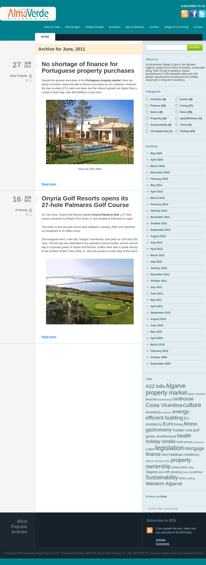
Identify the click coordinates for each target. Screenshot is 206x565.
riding (191, 467)
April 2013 (156, 249)
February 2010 (159, 350)
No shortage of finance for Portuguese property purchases (88, 67)
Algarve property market (166, 389)
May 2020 (156, 153)
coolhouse (183, 398)
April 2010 (156, 338)
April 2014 (156, 191)
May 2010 (156, 331)
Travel (184, 124)
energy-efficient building (168, 415)
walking (191, 478)
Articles (160, 539)
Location (154, 27)
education (167, 412)
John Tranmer (18, 75)
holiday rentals (161, 441)
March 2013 (157, 255)
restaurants (179, 467)
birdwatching (165, 399)
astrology (200, 393)
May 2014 (156, 185)
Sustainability (158, 124)
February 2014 (159, 204)
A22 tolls (155, 386)
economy (153, 412)
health (184, 436)
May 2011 (156, 300)
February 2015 (159, 178)
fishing (178, 424)
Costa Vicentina (164, 405)
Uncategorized (159, 131)
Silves (186, 472)
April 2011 (156, 306)
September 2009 (160, 363)
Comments (162, 543)
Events (184, 99)
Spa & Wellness (135, 27)
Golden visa (182, 430)
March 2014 (157, 198)
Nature (154, 112)
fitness (190, 423)
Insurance (199, 442)
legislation (169, 447)
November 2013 (160, 217)
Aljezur (191, 393)
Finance (155, 105)
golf (196, 430)
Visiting (184, 131)
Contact (198, 27)
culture (192, 404)
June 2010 (156, 325)
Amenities (115, 27)
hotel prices (184, 442)
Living (184, 105)
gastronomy (159, 429)
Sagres (152, 472)
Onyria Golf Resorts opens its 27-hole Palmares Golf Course (85, 201)
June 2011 (156, 293)
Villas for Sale (52, 27)
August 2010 (158, 319)
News (183, 112)
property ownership (168, 463)
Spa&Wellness (189, 118)
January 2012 (158, 268)
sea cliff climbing (170, 472)
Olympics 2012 (162, 461)
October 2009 (158, 357)
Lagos (150, 449)
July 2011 (156, 287)
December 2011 (160, 274)
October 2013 (158, 223)
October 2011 (158, 280)
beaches (152, 399)
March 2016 (157, 166)
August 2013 (158, 236)
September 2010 (160, 312)
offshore (150, 461)
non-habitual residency (181, 454)
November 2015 (160, 172)
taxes (182, 478)
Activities (156, 99)
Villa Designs (72, 27)
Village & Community (176, 27)
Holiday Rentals (94, 27)
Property (155, 118)
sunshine (196, 472)
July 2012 (156, 261)
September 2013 (160, 229)
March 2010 (157, 344)
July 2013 (156, 242)
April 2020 (156, 159)
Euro (168, 424)
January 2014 (158, 210)
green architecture (161, 436)
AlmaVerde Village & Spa (157, 509)
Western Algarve (164, 483)
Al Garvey (21, 210)
